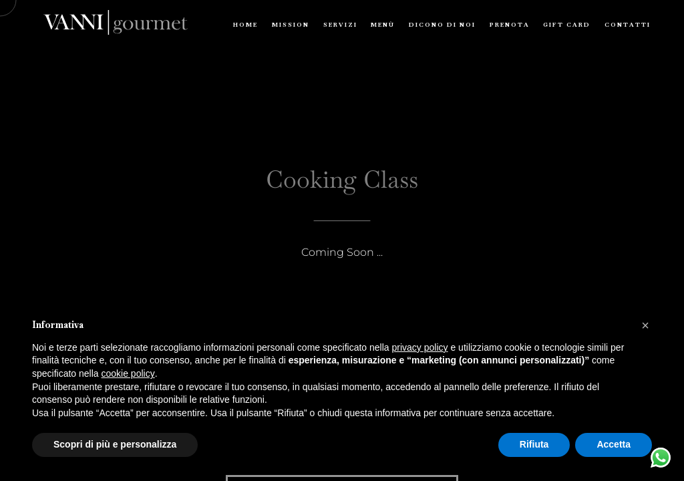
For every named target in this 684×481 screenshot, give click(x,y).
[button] (645, 325)
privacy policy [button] (420, 347)
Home (245, 25)
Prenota (510, 25)
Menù (383, 25)
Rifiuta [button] (534, 444)
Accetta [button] (613, 444)
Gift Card (566, 25)
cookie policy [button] (128, 373)
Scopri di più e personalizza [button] (114, 444)
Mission (290, 25)
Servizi (340, 25)
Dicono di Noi (442, 25)
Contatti (628, 25)
